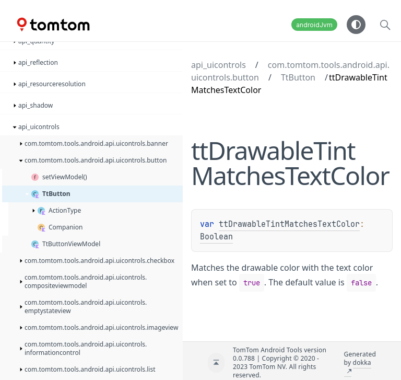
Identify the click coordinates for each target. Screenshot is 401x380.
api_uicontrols (218, 65)
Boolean (216, 237)
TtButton (298, 77)
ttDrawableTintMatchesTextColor (289, 224)
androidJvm (314, 25)
